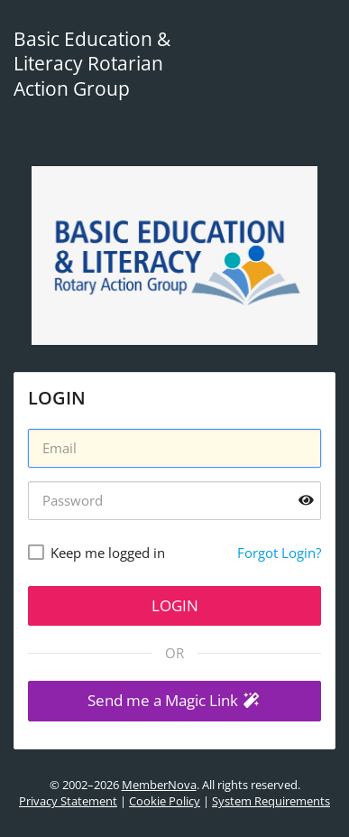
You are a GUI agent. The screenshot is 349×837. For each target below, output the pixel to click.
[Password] (174, 500)
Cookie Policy (164, 801)
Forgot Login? (279, 553)
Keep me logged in (108, 553)
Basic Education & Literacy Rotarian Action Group (92, 63)
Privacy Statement (68, 801)
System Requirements (271, 801)
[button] (174, 701)
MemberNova (159, 785)
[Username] (174, 448)
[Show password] (306, 500)
